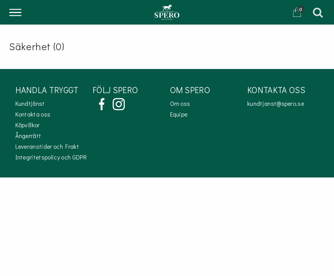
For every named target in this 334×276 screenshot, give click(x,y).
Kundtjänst (30, 103)
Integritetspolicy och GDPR (51, 157)
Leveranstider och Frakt (47, 146)
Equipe (179, 114)
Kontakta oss (33, 114)
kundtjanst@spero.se (275, 103)
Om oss (180, 103)
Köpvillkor (27, 125)
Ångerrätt (28, 136)
